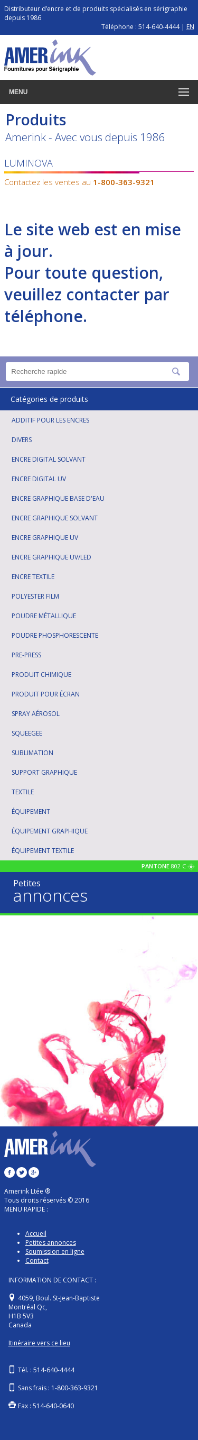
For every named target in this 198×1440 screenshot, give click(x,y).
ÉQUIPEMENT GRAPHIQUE (50, 831)
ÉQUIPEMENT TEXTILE (43, 850)
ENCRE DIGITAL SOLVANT (49, 459)
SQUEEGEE (27, 733)
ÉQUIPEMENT (31, 811)
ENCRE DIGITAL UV (39, 478)
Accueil (35, 1233)
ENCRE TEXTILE (33, 576)
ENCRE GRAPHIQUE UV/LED (51, 557)
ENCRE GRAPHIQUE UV (45, 537)
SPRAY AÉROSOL (36, 713)
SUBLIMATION (32, 752)
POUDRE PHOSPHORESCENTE (55, 635)
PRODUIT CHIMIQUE (41, 674)
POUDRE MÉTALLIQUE (44, 615)
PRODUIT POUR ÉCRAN (46, 694)
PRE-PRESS (26, 654)
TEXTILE (23, 791)
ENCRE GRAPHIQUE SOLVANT (55, 517)
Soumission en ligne (54, 1251)
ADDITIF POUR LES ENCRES (50, 420)
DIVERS (22, 439)
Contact (37, 1260)
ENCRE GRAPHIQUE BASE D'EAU (58, 498)
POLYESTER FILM (35, 596)
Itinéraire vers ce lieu (39, 1342)
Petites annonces (50, 1242)
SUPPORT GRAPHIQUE (44, 772)
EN (190, 26)
